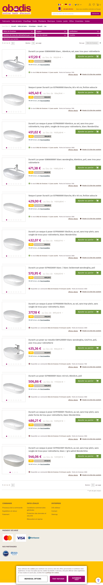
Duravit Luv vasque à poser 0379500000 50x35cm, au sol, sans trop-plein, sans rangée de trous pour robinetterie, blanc (63, 305)
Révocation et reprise (34, 519)
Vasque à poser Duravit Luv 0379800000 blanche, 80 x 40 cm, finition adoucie (62, 195)
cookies (32, 569)
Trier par (81, 43)
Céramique (32, 26)
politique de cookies (52, 573)
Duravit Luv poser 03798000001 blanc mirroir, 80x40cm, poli (55, 376)
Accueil (13, 26)
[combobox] (71, 13)
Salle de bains (22, 26)
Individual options (32, 579)
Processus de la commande (12, 508)
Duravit (40, 26)
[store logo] (16, 9)
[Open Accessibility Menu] (98, 580)
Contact (54, 511)
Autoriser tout (76, 579)
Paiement (5, 514)
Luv (45, 26)
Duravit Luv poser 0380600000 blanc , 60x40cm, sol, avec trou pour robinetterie (64, 51)
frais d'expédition (45, 65)
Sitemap (55, 514)
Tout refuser (58, 579)
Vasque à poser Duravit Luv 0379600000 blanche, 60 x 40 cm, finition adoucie (62, 87)
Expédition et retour (9, 511)
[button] (78, 4)
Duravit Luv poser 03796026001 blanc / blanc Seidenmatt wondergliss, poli (61, 267)
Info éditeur (56, 508)
